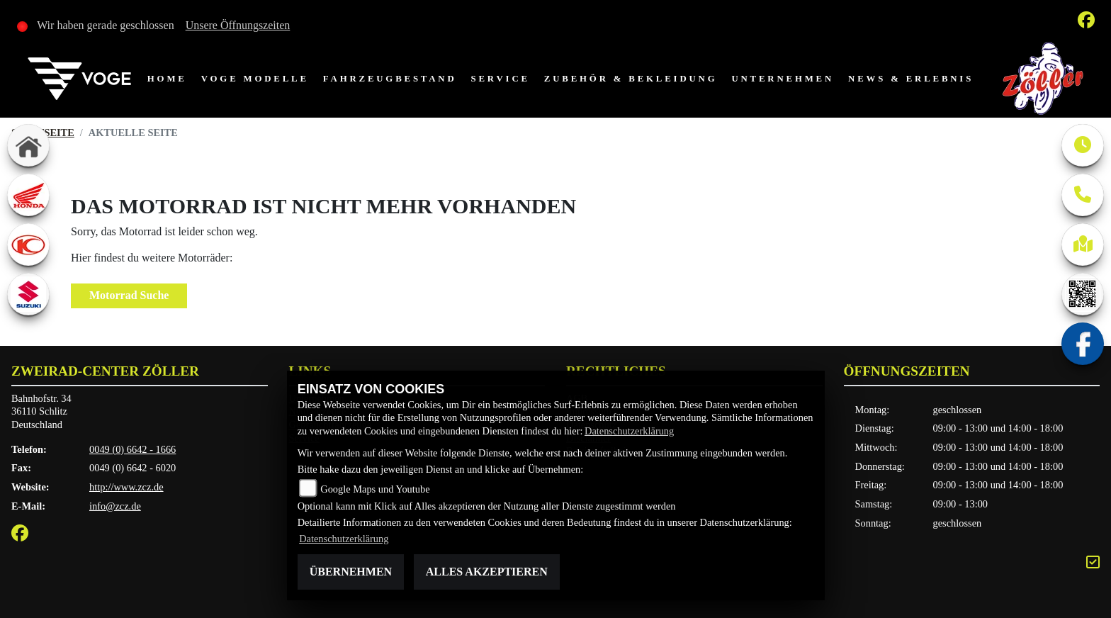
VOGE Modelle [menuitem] (255, 79)
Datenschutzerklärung (629, 431)
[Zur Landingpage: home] (28, 145)
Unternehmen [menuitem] (782, 79)
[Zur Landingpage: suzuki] (28, 294)
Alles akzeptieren (487, 572)
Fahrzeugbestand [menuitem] (390, 79)
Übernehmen (351, 572)
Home (167, 79)
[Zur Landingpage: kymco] (28, 244)
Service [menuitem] (500, 79)
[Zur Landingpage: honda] (28, 195)
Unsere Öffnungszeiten (238, 25)
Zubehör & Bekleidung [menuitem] (631, 79)
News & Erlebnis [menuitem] (911, 79)
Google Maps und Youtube (374, 489)
